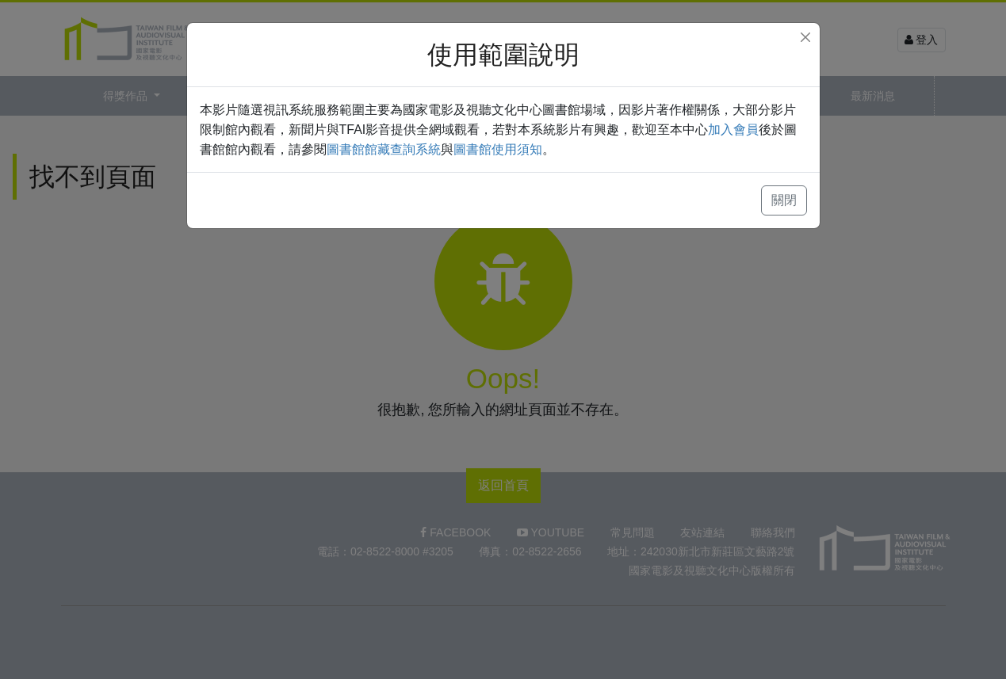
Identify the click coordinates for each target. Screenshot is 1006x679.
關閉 (784, 200)
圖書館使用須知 (497, 149)
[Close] (805, 37)
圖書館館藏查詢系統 (384, 149)
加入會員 (733, 129)
